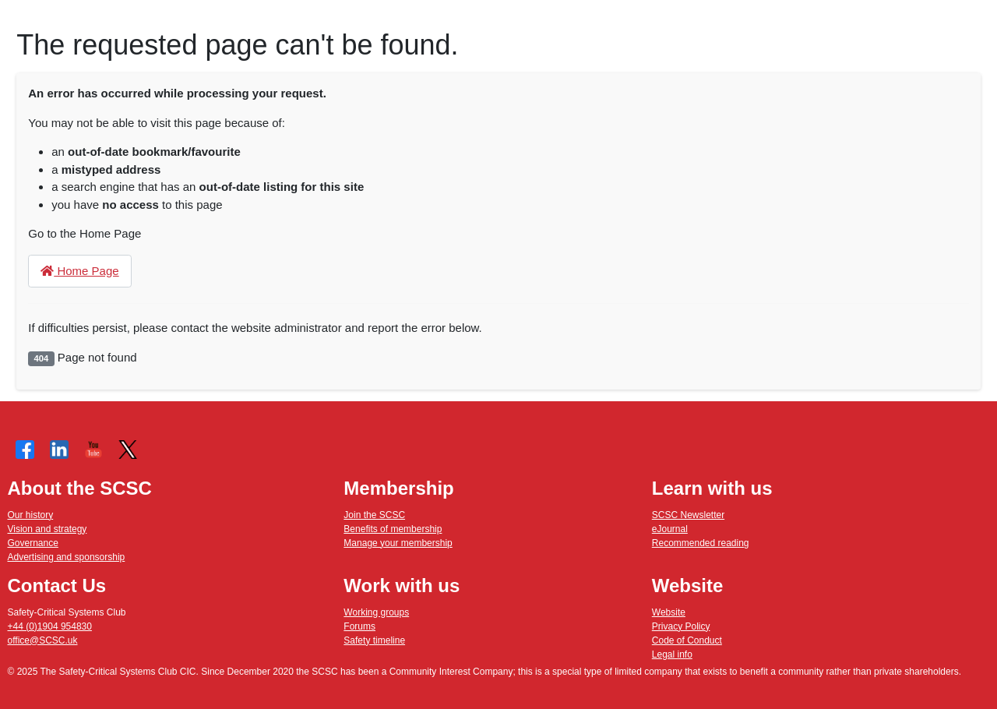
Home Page (79, 270)
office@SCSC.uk (43, 640)
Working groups (376, 612)
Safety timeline (374, 640)
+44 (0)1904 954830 (50, 626)
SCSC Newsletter (688, 515)
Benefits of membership (392, 529)
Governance (33, 543)
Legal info (672, 654)
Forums (359, 626)
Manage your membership (397, 543)
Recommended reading (700, 543)
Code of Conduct (687, 640)
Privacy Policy (681, 626)
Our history (31, 515)
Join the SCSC (374, 515)
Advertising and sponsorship (66, 557)
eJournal (670, 529)
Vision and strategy (47, 529)
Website (668, 612)
